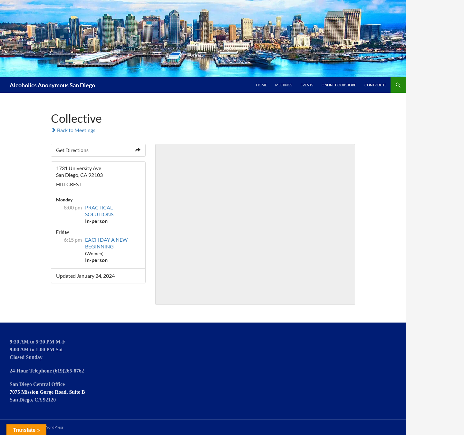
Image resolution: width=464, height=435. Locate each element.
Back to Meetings (73, 130)
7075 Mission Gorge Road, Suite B (47, 392)
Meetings (283, 85)
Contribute (375, 85)
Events (307, 85)
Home (261, 85)
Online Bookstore (339, 85)
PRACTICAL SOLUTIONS (99, 210)
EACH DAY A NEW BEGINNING (106, 243)
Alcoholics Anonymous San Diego (52, 85)
